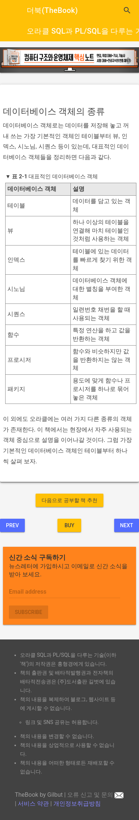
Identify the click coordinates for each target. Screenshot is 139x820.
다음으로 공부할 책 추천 (69, 500)
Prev (12, 525)
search (127, 10)
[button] (10, 60)
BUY (69, 525)
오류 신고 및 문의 (95, 794)
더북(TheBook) (52, 10)
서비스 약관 (33, 803)
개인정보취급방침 (77, 803)
